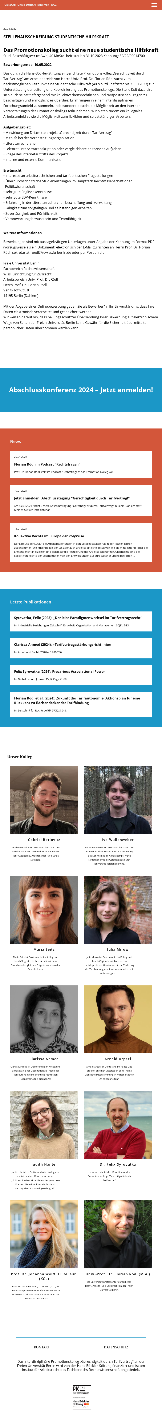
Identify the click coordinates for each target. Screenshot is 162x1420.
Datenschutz (116, 1347)
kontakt (42, 1347)
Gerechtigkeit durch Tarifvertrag (30, 5)
